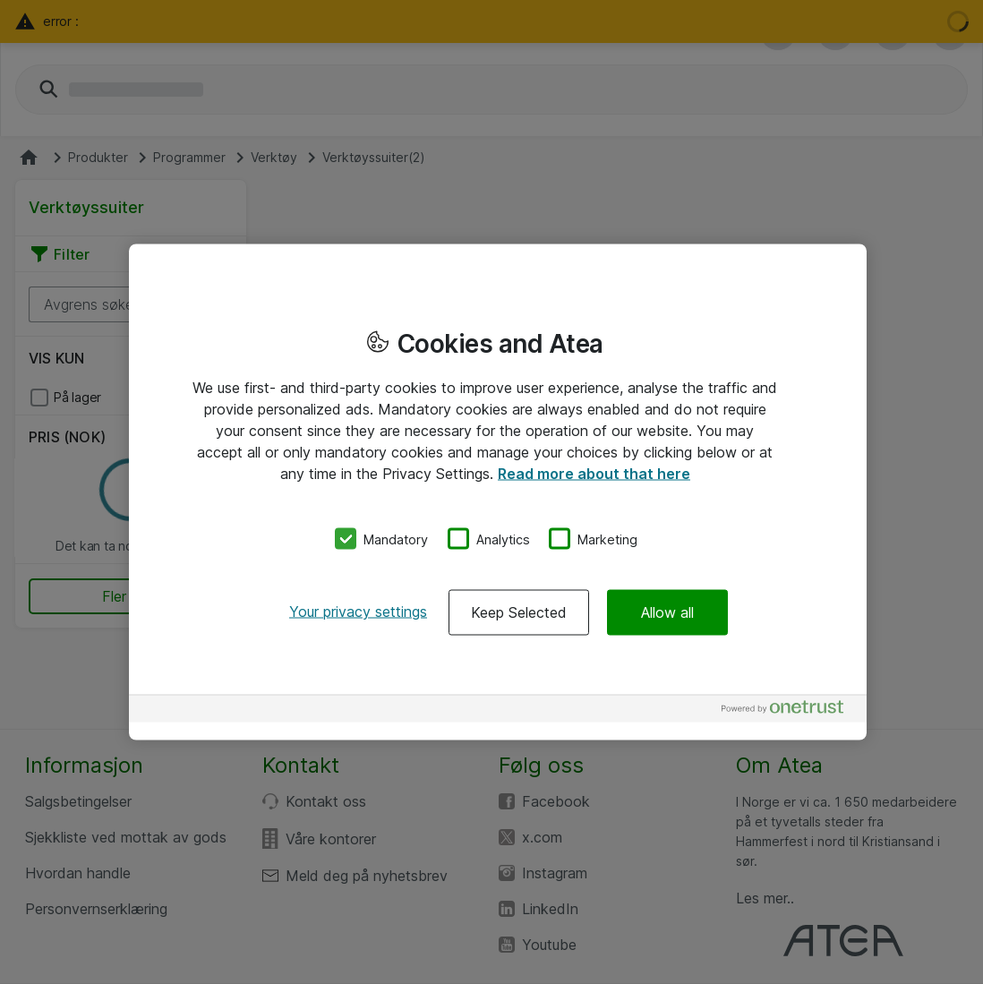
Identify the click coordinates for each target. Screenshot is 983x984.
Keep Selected (519, 612)
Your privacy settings (358, 611)
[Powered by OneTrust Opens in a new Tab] (790, 711)
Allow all (667, 612)
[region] (498, 492)
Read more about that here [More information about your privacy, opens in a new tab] (594, 473)
